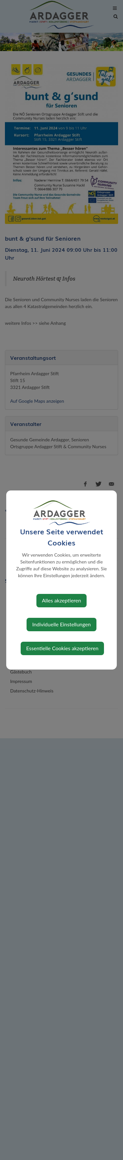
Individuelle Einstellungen (61, 624)
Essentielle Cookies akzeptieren (62, 648)
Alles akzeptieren (61, 600)
